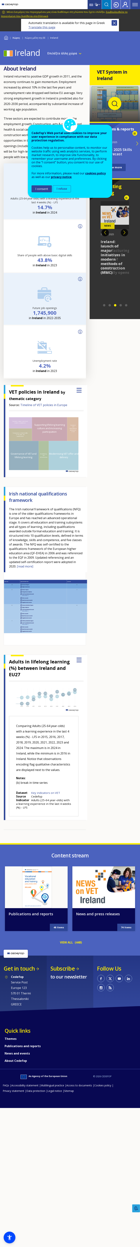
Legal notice (54, 1091)
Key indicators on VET (45, 793)
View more (115, 167)
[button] (9, 1237)
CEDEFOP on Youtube (119, 978)
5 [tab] (126, 305)
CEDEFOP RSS (110, 987)
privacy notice (61, 177)
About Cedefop (16, 1061)
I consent (41, 189)
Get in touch (19, 968)
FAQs (6, 1085)
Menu (135, 4)
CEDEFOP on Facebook (101, 978)
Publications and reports (31, 913)
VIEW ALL (66, 942)
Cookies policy (102, 1085)
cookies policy (95, 173)
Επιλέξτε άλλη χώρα (62, 53)
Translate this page (41, 27)
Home (6, 37)
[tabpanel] (115, 238)
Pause (134, 133)
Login (116, 4)
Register (125, 4)
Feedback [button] (136, 1208)
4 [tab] (121, 305)
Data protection (35, 1091)
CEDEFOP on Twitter (110, 978)
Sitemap (69, 1091)
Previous (105, 232)
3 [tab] (115, 305)
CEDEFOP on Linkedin (128, 978)
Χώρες (16, 37)
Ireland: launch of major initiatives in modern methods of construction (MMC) (113, 257)
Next (124, 232)
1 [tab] (104, 305)
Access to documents (79, 1085)
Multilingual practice (52, 1085)
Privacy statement (13, 1091)
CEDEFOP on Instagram (101, 987)
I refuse (62, 188)
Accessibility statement (24, 1085)
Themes (10, 1039)
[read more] (25, 566)
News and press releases (98, 913)
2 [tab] (110, 305)
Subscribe (62, 968)
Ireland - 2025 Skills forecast (115, 151)
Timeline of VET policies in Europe (43, 405)
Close (114, 23)
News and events (17, 1053)
